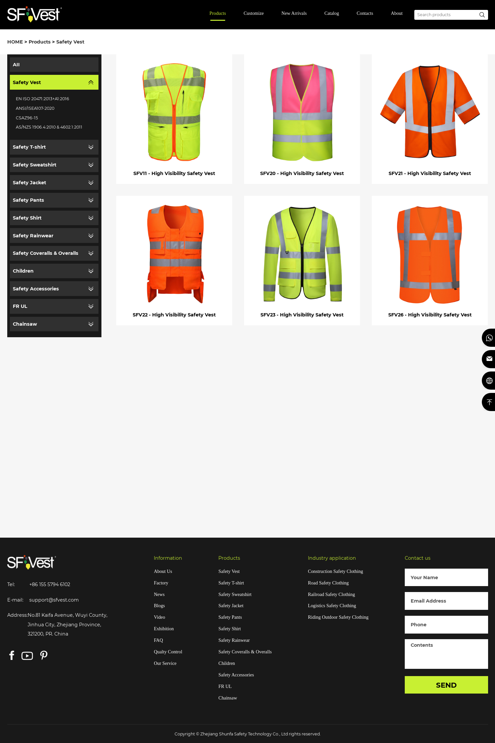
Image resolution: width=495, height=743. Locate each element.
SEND (446, 685)
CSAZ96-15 (27, 117)
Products (217, 13)
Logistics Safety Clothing (332, 605)
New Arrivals (294, 13)
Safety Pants (28, 200)
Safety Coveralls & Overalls (45, 253)
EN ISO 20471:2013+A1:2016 (42, 98)
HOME (15, 42)
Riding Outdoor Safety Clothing (338, 617)
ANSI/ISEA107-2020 (35, 108)
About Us (163, 571)
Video (159, 617)
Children (23, 271)
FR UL (20, 306)
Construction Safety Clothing (335, 571)
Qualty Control (168, 651)
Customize (254, 13)
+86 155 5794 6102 (49, 584)
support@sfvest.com (54, 600)
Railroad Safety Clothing (331, 594)
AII (16, 65)
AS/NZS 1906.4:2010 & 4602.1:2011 (49, 127)
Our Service (165, 663)
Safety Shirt (27, 218)
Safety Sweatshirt (34, 165)
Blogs (159, 605)
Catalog (331, 13)
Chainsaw (25, 324)
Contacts (365, 13)
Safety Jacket (29, 183)
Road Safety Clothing (328, 582)
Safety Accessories (36, 289)
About (397, 13)
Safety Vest (70, 42)
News (159, 594)
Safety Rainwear (33, 236)
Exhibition (164, 628)
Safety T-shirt (29, 147)
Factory (161, 582)
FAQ (158, 640)
